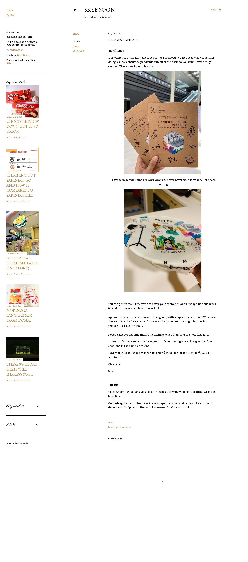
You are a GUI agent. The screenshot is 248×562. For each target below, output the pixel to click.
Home (9, 10)
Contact (10, 15)
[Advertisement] (22, 494)
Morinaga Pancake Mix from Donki (19, 315)
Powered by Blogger (147, 552)
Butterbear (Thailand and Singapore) (21, 263)
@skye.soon (16, 49)
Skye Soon (99, 9)
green (76, 46)
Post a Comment (22, 201)
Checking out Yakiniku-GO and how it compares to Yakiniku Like (21, 185)
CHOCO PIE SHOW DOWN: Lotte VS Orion (22, 126)
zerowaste (79, 50)
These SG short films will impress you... (21, 369)
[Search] (216, 9)
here (9, 63)
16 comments (20, 137)
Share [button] (76, 33)
